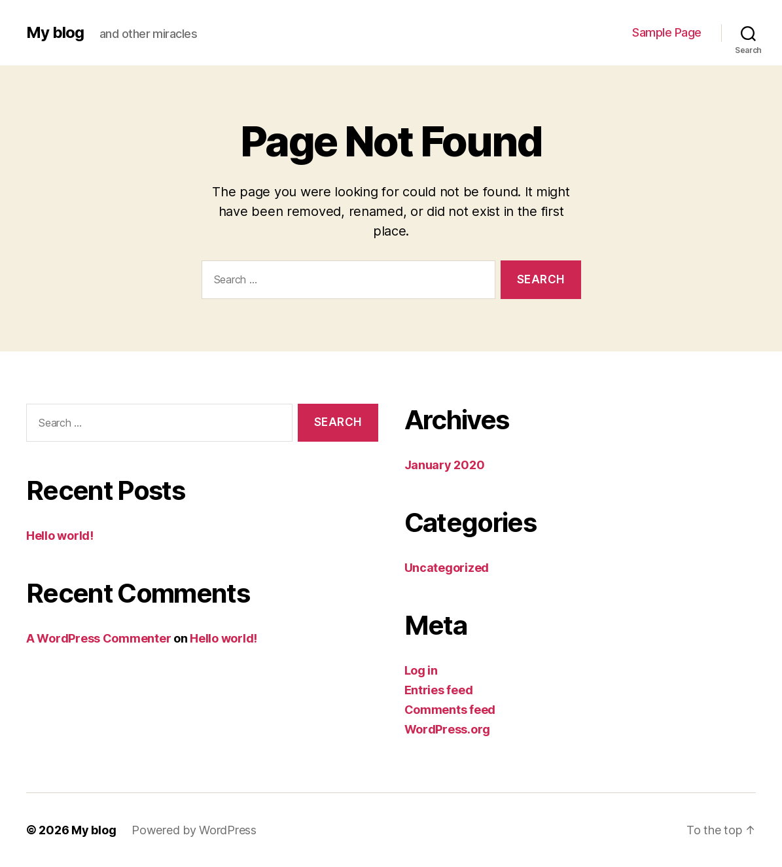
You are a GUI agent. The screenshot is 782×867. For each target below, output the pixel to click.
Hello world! (60, 535)
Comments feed (450, 710)
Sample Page (667, 32)
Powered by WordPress (194, 830)
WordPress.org (447, 729)
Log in (421, 670)
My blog (55, 33)
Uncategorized (446, 568)
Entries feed (438, 690)
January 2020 (444, 465)
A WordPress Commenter (98, 638)
